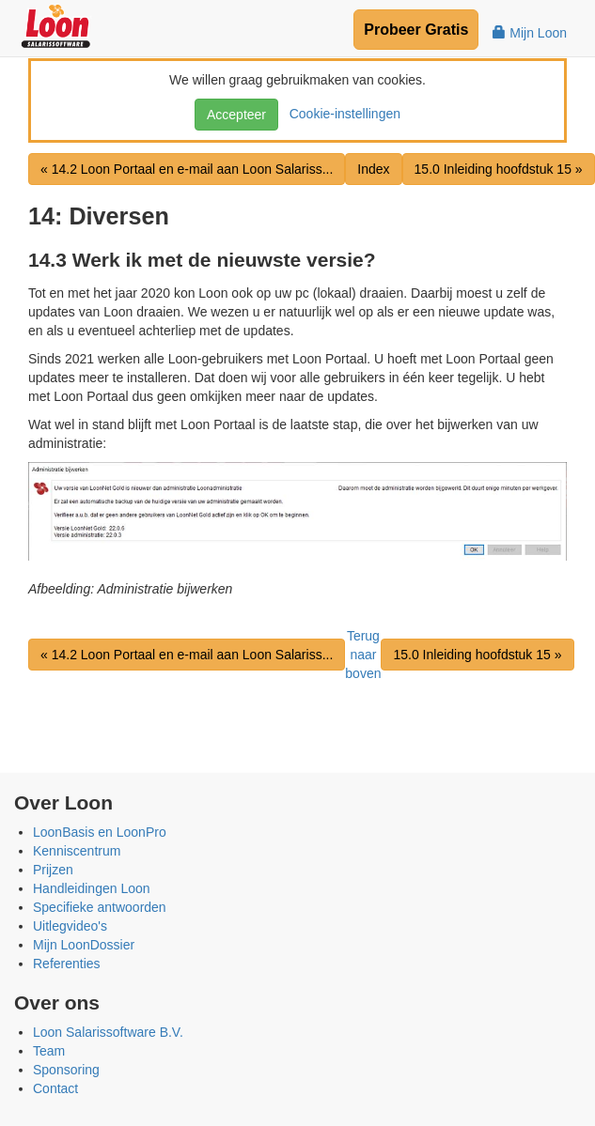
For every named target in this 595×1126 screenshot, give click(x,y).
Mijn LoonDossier (83, 944)
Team (49, 1050)
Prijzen (53, 869)
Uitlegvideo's (70, 925)
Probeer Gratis (416, 30)
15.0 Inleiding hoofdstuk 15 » (499, 169)
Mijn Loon (530, 32)
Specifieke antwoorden (99, 907)
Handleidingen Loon (91, 888)
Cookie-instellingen (341, 113)
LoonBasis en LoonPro (99, 832)
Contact (55, 1088)
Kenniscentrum (76, 850)
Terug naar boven (363, 654)
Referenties (67, 963)
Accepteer (236, 114)
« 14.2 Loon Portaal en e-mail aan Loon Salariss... (186, 169)
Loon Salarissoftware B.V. (108, 1032)
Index (373, 169)
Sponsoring (66, 1069)
